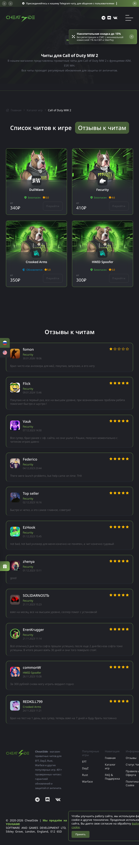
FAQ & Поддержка (112, 776)
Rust (85, 775)
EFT (84, 761)
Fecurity (28, 354)
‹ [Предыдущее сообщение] (4, 3)
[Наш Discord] (47, 799)
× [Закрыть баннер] (134, 3)
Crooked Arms (32, 706)
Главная (13, 110)
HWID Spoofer (32, 672)
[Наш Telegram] (38, 799)
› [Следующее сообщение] (10, 3)
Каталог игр (35, 110)
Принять (80, 834)
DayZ (85, 768)
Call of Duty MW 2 (59, 110)
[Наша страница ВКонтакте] (58, 799)
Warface (87, 781)
